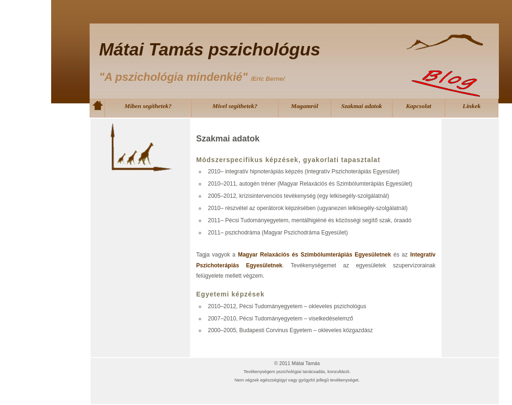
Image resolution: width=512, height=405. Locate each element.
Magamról (304, 105)
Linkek (472, 105)
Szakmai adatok (361, 105)
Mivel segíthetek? (235, 105)
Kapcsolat (418, 105)
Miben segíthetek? (147, 105)
